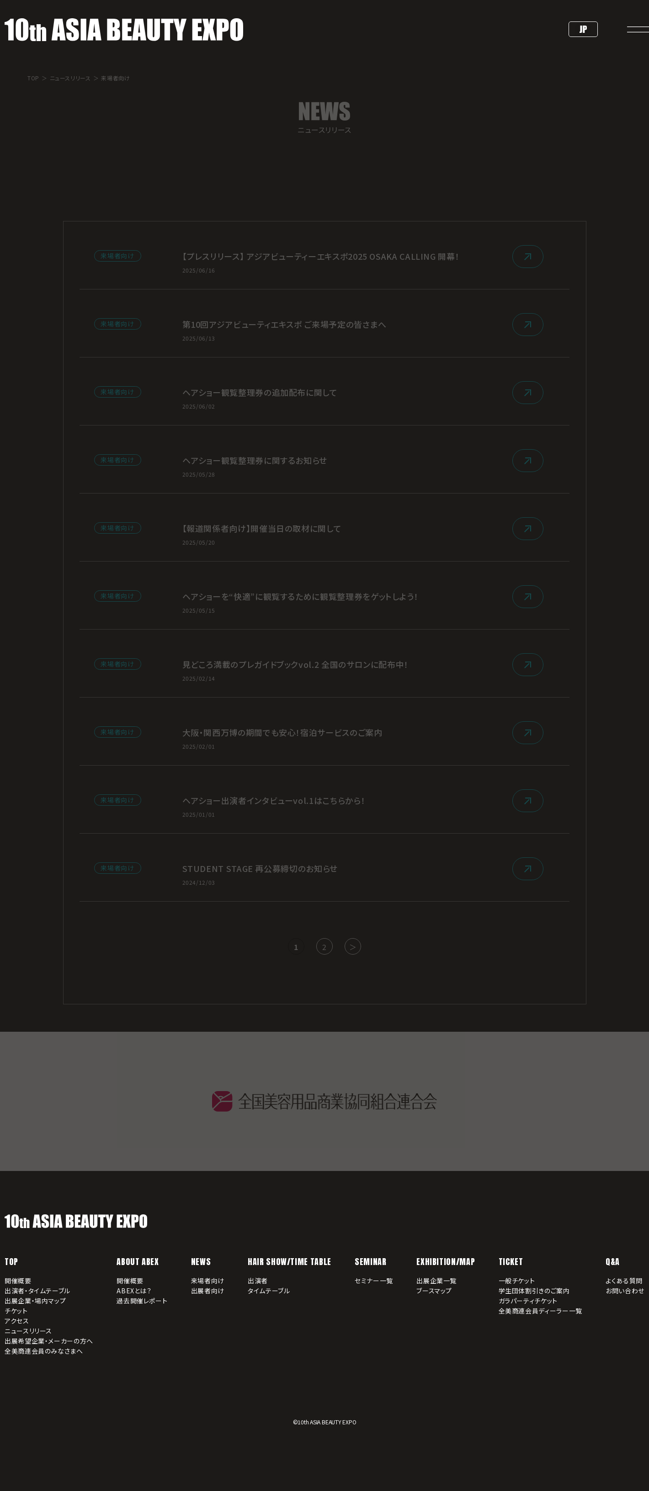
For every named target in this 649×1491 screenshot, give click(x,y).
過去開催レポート (142, 1300)
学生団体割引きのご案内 (534, 1290)
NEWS (201, 1261)
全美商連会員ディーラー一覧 (540, 1310)
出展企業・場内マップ (35, 1300)
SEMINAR (370, 1261)
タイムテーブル (269, 1290)
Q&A (613, 1261)
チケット (16, 1310)
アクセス (17, 1320)
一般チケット (517, 1280)
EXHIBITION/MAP (445, 1261)
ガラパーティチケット (528, 1300)
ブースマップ (434, 1290)
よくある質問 (624, 1280)
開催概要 (18, 1280)
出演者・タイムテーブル (37, 1290)
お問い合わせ (625, 1290)
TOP (11, 1261)
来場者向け (207, 1280)
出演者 (258, 1280)
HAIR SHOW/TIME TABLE (289, 1261)
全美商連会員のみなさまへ (44, 1350)
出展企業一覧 (436, 1280)
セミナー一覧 (374, 1280)
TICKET (511, 1261)
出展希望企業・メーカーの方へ (49, 1340)
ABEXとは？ (134, 1290)
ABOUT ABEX (138, 1261)
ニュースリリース (28, 1330)
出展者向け (207, 1290)
